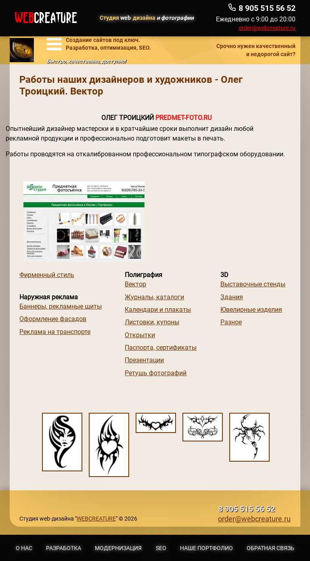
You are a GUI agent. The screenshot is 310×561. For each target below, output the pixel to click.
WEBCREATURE (96, 518)
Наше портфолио (206, 548)
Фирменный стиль (46, 275)
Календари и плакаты (158, 309)
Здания (231, 297)
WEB (46, 18)
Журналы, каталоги (154, 297)
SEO (161, 548)
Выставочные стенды (252, 284)
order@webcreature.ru (267, 28)
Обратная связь (270, 548)
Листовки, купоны (152, 322)
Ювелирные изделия (251, 309)
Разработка (63, 548)
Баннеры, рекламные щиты (60, 306)
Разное (231, 322)
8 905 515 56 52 (246, 509)
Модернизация (118, 548)
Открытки (140, 335)
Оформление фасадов (52, 319)
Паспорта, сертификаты (161, 347)
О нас (24, 548)
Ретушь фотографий (155, 373)
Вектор (135, 284)
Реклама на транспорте (54, 332)
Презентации (144, 360)
